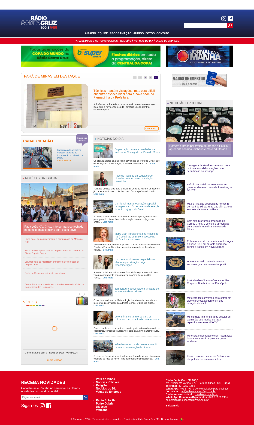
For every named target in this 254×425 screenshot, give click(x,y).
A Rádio (90, 33)
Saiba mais (172, 405)
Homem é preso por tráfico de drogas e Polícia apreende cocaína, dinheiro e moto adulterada (198, 147)
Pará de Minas (83, 41)
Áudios (138, 33)
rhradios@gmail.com (206, 394)
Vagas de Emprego (167, 41)
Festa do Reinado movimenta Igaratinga (45, 273)
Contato (162, 33)
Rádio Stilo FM (104, 400)
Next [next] (163, 106)
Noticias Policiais (106, 41)
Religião (125, 41)
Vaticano (100, 409)
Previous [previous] (18, 106)
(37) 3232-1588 (186, 385)
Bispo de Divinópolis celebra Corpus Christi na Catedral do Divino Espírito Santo (54, 251)
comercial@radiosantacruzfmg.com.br (187, 400)
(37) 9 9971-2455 (218, 397)
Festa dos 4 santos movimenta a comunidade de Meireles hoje (54, 240)
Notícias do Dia (143, 41)
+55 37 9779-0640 (190, 388)
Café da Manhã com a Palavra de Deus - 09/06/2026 (51, 352)
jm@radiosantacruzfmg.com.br (198, 391)
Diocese (100, 406)
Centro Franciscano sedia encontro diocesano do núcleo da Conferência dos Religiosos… (54, 285)
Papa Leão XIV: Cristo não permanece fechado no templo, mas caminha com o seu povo (53, 228)
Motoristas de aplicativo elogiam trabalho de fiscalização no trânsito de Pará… (70, 155)
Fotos (150, 33)
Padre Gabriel (103, 403)
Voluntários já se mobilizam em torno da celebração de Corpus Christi (52, 263)
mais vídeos (54, 360)
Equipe (103, 33)
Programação (121, 33)
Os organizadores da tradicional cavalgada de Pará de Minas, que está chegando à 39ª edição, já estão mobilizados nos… (126, 163)
